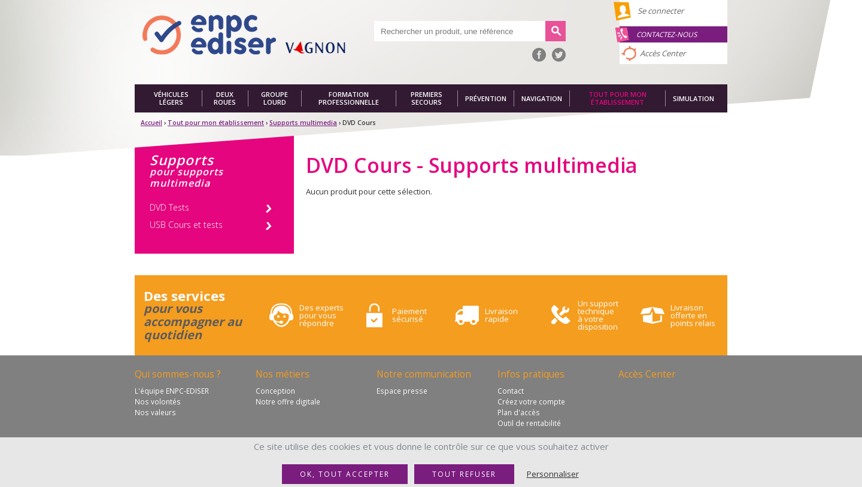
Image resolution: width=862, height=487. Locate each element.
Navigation (541, 98)
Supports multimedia (303, 122)
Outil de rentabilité (529, 423)
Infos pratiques (530, 374)
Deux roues (225, 98)
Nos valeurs (155, 412)
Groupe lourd (274, 98)
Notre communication (424, 374)
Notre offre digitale (288, 401)
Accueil (151, 122)
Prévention (485, 98)
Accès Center (662, 53)
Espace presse (402, 390)
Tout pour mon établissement (617, 98)
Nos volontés (158, 401)
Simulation (693, 98)
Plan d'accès (518, 412)
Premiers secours (426, 98)
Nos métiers (282, 374)
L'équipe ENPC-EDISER (172, 390)
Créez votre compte (531, 401)
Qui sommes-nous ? (178, 374)
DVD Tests (169, 207)
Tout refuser (464, 474)
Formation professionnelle (348, 98)
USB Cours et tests (186, 224)
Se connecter (661, 10)
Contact (510, 390)
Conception (275, 390)
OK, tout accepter (345, 474)
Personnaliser (553, 473)
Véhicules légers (171, 98)
